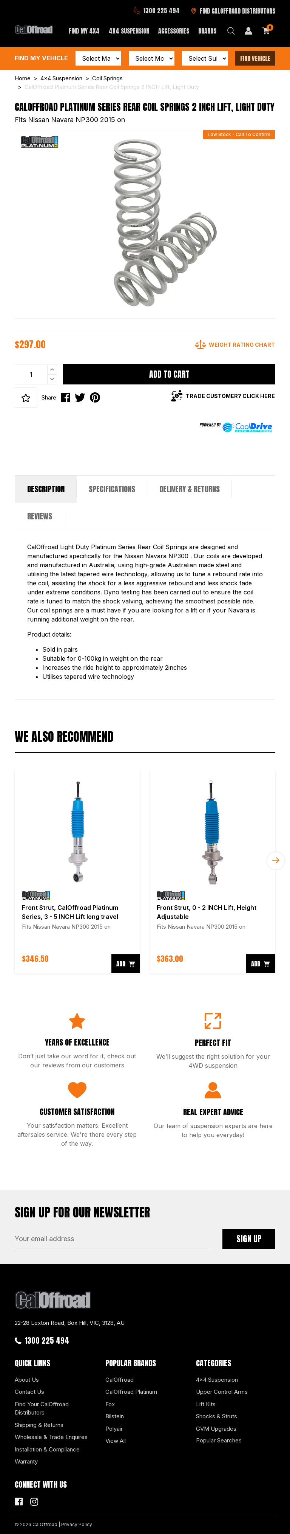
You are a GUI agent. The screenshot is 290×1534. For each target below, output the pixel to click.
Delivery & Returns (189, 489)
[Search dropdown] (231, 31)
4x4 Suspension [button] (129, 30)
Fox (110, 1404)
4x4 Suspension (217, 1379)
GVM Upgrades (216, 1428)
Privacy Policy (76, 1524)
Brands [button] (207, 30)
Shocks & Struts (216, 1416)
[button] (26, 397)
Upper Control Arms (222, 1391)
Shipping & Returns (39, 1424)
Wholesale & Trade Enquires (51, 1437)
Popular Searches (219, 1440)
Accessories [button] (173, 30)
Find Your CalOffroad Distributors (42, 1408)
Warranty (26, 1461)
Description (46, 489)
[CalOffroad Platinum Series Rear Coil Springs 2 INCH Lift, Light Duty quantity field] (36, 374)
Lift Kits (206, 1404)
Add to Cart (169, 374)
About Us (27, 1379)
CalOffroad (119, 1379)
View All (115, 1440)
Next (275, 861)
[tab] (46, 489)
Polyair (114, 1428)
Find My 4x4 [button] (84, 30)
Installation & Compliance (47, 1449)
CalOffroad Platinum (131, 1391)
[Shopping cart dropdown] (266, 31)
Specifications (112, 489)
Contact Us (29, 1391)
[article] (77, 872)
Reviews (39, 516)
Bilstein (114, 1416)
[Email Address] (113, 1239)
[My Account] (248, 31)
